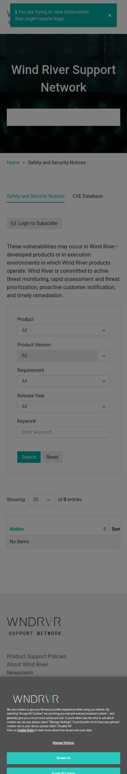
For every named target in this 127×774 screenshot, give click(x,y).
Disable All (63, 764)
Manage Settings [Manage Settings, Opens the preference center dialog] (63, 748)
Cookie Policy (26, 736)
